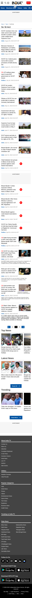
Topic (7, 24)
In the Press (4, 453)
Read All (16, 386)
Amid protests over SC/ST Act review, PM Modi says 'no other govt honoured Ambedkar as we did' (8, 289)
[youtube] (15, 561)
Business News (5, 505)
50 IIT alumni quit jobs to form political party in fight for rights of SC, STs (9, 137)
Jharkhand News (5, 532)
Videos (20, 8)
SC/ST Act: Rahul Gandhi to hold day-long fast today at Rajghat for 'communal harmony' (9, 227)
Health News (4, 508)
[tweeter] (7, 561)
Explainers (4, 503)
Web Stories (4, 465)
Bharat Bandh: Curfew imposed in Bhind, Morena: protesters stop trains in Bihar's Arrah (8, 188)
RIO (18, 593)
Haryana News (5, 529)
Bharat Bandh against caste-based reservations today (9, 213)
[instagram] (11, 561)
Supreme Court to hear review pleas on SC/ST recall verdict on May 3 (8, 125)
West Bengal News (21, 532)
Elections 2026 (11, 8)
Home (3, 8)
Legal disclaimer (14, 591)
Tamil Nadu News (6, 539)
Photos (3, 491)
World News (4, 489)
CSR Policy (12, 593)
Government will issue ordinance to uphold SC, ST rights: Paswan (8, 112)
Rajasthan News (20, 527)
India (25, 8)
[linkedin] (20, 561)
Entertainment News (6, 496)
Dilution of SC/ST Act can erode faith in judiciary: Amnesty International (9, 100)
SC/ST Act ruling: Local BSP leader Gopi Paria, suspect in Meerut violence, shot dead (9, 253)
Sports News (4, 498)
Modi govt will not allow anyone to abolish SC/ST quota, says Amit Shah (8, 270)
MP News (3, 534)
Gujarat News (5, 546)
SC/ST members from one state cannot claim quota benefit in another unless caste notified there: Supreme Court (9, 34)
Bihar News (4, 525)
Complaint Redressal (6, 451)
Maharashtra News (21, 525)
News (2, 24)
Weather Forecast (6, 474)
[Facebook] (3, 561)
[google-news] (24, 561)
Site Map (5, 591)
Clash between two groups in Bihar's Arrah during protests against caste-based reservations (9, 162)
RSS (22, 593)
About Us (3, 446)
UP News (3, 541)
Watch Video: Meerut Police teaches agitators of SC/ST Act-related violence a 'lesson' (9, 308)
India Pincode (5, 477)
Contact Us (4, 444)
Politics (3, 80)
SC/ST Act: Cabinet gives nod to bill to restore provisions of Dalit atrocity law (9, 61)
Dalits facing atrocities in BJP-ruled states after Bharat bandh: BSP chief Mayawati (9, 240)
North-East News (5, 537)
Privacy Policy (25, 591)
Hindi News (4, 458)
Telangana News (20, 529)
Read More (16, 418)
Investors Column (6, 456)
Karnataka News (5, 551)
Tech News (4, 501)
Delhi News (4, 527)
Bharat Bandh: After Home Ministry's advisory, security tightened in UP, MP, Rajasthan (9, 201)
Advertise (3, 449)
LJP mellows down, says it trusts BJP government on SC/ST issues (8, 75)
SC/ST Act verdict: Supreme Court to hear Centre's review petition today (8, 88)
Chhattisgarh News (6, 544)
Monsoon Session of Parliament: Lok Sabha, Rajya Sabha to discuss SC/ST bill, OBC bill (8, 48)
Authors (3, 463)
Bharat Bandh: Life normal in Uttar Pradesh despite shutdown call (9, 149)
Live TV (3, 461)
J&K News (4, 548)
